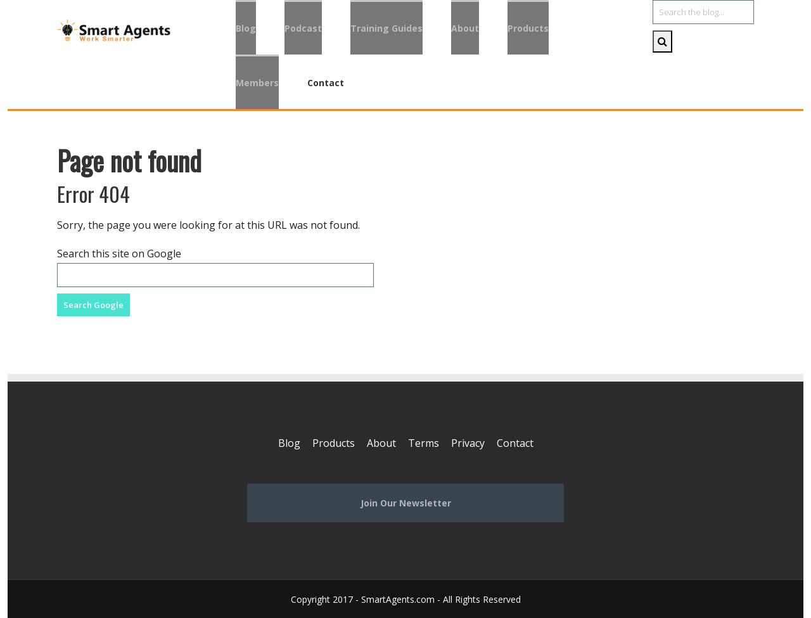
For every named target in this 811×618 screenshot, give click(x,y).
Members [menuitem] (257, 83)
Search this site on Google (119, 254)
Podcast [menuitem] (303, 28)
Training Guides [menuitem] (386, 28)
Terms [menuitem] (423, 443)
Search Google (93, 305)
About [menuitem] (465, 28)
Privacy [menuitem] (468, 443)
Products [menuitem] (528, 28)
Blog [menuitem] (246, 28)
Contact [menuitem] (325, 83)
